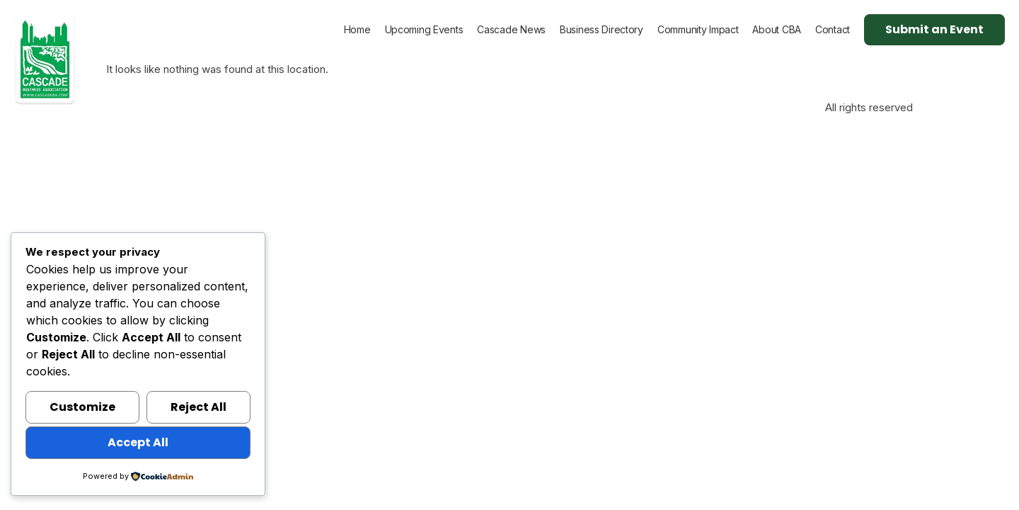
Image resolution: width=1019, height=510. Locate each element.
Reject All (198, 407)
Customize (82, 407)
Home (357, 29)
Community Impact (698, 29)
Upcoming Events (424, 29)
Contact (832, 29)
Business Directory (601, 29)
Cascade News (511, 29)
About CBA (776, 29)
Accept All (138, 442)
